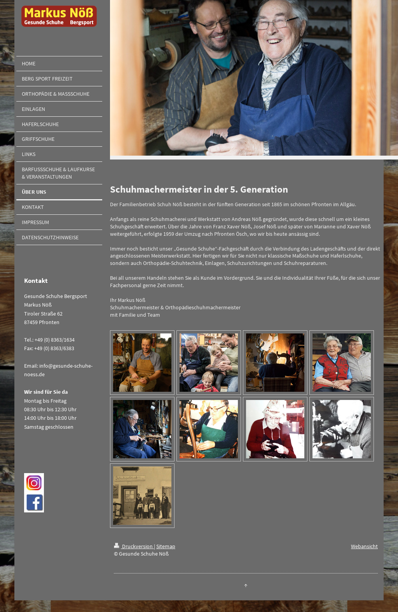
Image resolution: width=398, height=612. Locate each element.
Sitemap (165, 546)
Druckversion (134, 546)
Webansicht (364, 546)
